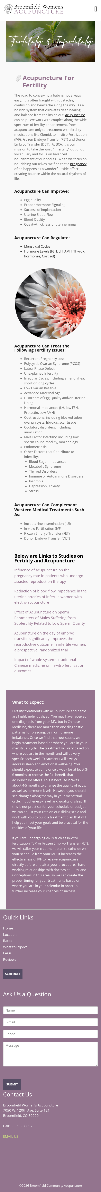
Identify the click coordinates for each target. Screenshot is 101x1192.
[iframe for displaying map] (33, 1159)
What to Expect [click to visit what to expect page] (15, 947)
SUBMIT (12, 1084)
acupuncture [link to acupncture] (75, 115)
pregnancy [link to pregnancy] (78, 164)
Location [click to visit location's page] (10, 934)
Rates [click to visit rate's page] (7, 940)
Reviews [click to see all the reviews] (9, 959)
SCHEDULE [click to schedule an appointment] (12, 974)
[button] (96, 8)
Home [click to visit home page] (8, 928)
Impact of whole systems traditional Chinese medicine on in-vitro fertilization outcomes (49, 665)
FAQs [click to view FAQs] (7, 953)
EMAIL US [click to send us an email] (10, 1136)
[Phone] (50, 1034)
